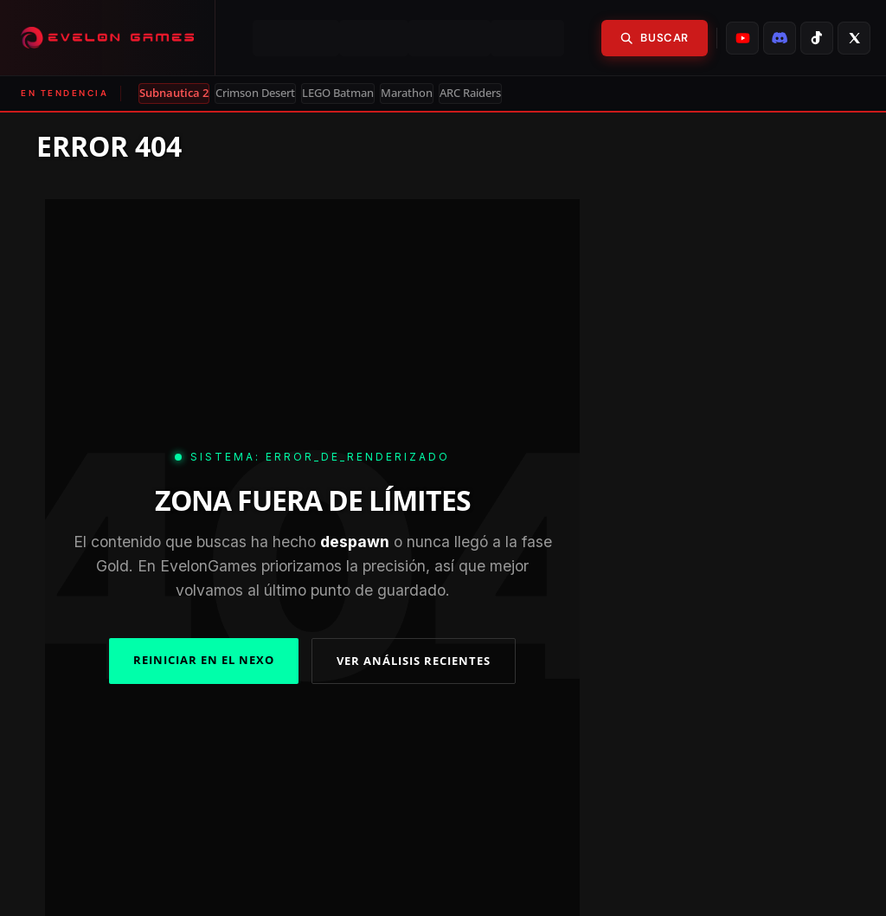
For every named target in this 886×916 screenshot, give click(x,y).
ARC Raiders (470, 93)
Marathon (407, 93)
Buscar (654, 37)
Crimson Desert (255, 93)
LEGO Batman (338, 93)
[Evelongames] (107, 37)
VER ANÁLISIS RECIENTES (414, 660)
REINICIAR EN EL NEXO (203, 660)
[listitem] (742, 38)
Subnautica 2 (174, 93)
